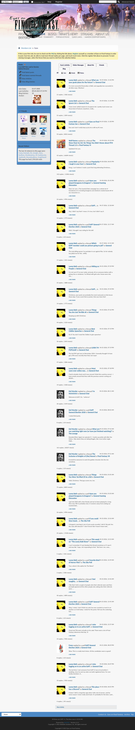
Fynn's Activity (65, 65)
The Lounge (73, 434)
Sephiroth (22, 157)
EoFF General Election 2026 (81, 411)
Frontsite (25, 34)
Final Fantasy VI (85, 145)
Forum (40, 34)
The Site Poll (85, 521)
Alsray (34, 136)
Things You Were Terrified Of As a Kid (83, 476)
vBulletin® (67, 722)
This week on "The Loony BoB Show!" (84, 540)
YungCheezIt (42, 157)
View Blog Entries (27, 82)
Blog (64, 69)
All (57, 73)
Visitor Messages (78, 65)
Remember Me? (38, 2)
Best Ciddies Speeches (82, 330)
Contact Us (102, 714)
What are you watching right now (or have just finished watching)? (90, 430)
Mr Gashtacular (41, 155)
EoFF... (94, 206)
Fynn (65, 73)
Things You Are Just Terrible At (83, 311)
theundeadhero (31, 157)
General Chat (100, 82)
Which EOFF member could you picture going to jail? (86, 244)
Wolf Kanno (73, 141)
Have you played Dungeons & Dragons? (82, 182)
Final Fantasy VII (103, 456)
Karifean (21, 155)
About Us (102, 34)
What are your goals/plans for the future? (84, 81)
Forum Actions (62, 37)
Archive (127, 714)
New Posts (23, 37)
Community (48, 37)
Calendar (38, 37)
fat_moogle (34, 153)
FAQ (30, 37)
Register (58, 2)
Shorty (34, 124)
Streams (86, 34)
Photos (82, 73)
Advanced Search (128, 2)
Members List (26, 48)
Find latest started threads (30, 75)
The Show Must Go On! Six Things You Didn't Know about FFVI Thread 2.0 (91, 143)
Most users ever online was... (82, 369)
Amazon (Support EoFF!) (95, 37)
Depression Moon (23, 137)
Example (26, 153)
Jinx (24, 124)
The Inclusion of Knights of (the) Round (82, 455)
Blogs (52, 34)
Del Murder (73, 391)
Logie (43, 136)
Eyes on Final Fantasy (115, 714)
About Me (90, 65)
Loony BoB (73, 80)
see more (72, 91)
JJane (40, 153)
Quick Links (77, 37)
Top (132, 714)
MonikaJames (30, 155)
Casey (21, 153)
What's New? (68, 34)
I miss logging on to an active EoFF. (82, 625)
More (47, 111)
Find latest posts (26, 72)
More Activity (60, 707)
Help (49, 2)
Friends (101, 65)
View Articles (25, 78)
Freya (71, 645)
